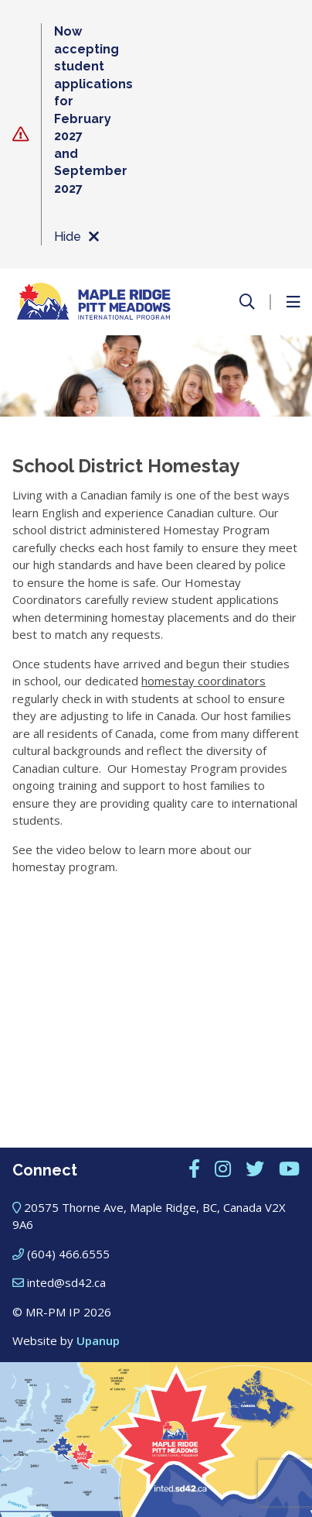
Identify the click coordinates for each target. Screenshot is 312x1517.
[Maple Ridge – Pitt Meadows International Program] (93, 302)
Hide (76, 237)
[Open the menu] (292, 302)
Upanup (98, 1340)
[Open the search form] (247, 302)
